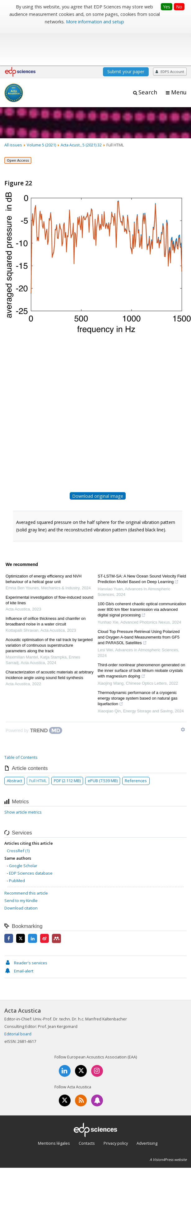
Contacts (87, 1106)
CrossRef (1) (18, 813)
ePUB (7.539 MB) (103, 744)
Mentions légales (54, 1106)
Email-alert (18, 934)
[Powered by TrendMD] (34, 693)
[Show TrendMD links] (182, 692)
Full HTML (38, 744)
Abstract (14, 744)
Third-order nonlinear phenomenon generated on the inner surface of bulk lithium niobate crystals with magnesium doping (141, 634)
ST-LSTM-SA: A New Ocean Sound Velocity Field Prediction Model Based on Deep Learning (142, 543)
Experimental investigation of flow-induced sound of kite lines (49, 563)
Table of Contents (21, 720)
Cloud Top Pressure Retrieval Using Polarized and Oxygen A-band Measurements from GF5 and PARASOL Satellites (139, 601)
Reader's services (25, 926)
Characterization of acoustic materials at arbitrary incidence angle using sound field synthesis (50, 638)
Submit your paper (125, 35)
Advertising (147, 1106)
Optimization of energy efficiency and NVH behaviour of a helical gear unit (44, 542)
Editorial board (17, 997)
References (136, 744)
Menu (179, 55)
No (179, 7)
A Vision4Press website (168, 1122)
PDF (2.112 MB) (67, 744)
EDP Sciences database (31, 836)
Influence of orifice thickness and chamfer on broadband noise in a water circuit (46, 584)
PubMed (17, 843)
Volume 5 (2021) (41, 108)
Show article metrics (23, 775)
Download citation (21, 871)
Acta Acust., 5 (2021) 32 (81, 108)
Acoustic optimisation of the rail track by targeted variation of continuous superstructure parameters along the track (49, 608)
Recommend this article (26, 856)
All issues (13, 108)
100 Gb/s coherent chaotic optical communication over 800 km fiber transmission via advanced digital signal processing (142, 573)
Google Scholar (23, 828)
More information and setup (95, 22)
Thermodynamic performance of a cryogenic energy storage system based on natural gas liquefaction (138, 662)
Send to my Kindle (21, 864)
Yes (166, 7)
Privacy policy (116, 1106)
